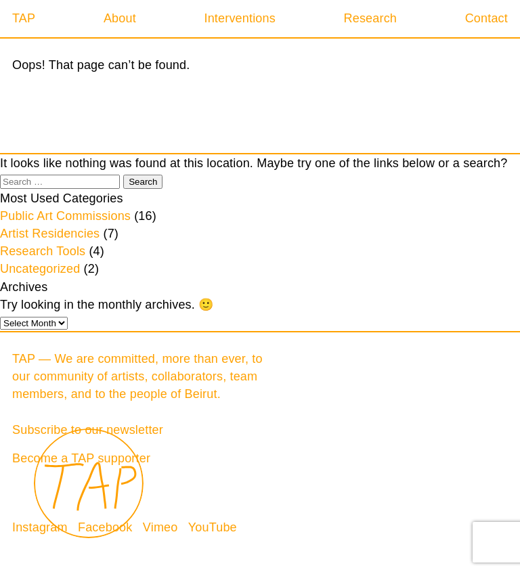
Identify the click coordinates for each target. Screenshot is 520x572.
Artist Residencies (50, 233)
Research (370, 18)
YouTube (212, 527)
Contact (486, 18)
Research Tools (42, 251)
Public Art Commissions (65, 216)
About (120, 18)
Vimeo (160, 527)
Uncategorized (40, 269)
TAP (23, 18)
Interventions (239, 18)
